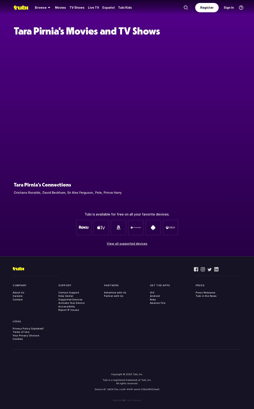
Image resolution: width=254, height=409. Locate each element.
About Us (18, 292)
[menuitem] (43, 7)
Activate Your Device (71, 302)
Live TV (93, 7)
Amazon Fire (158, 302)
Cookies (18, 338)
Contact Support (68, 292)
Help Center (65, 295)
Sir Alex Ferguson (80, 192)
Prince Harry (113, 192)
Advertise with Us (115, 292)
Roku (153, 299)
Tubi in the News (206, 295)
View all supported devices (127, 243)
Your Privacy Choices (26, 335)
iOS (152, 292)
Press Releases (206, 292)
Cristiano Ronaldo (27, 192)
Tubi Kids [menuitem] (125, 7)
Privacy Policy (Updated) (28, 328)
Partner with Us (114, 295)
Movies (60, 7)
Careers (18, 295)
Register (207, 7)
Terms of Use (21, 331)
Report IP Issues (68, 309)
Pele (98, 192)
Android (155, 295)
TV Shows (77, 7)
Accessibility (66, 306)
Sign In (229, 7)
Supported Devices (70, 299)
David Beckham (54, 192)
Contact (18, 299)
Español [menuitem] (108, 7)
